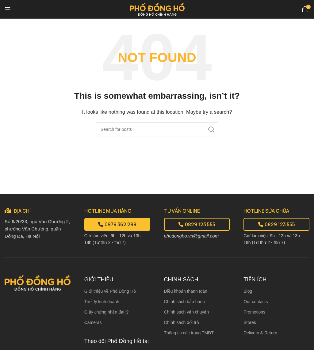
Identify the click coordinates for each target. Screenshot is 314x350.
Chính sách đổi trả (181, 322)
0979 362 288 (117, 224)
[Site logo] (157, 8)
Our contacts (255, 301)
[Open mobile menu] (8, 9)
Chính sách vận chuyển (186, 312)
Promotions (254, 312)
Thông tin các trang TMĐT (189, 332)
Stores (249, 322)
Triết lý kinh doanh (101, 301)
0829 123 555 (196, 224)
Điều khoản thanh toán (185, 291)
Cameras (93, 322)
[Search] (157, 129)
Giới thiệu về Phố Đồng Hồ (110, 291)
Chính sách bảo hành (184, 301)
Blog (247, 291)
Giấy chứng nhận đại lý (106, 312)
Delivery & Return (260, 332)
